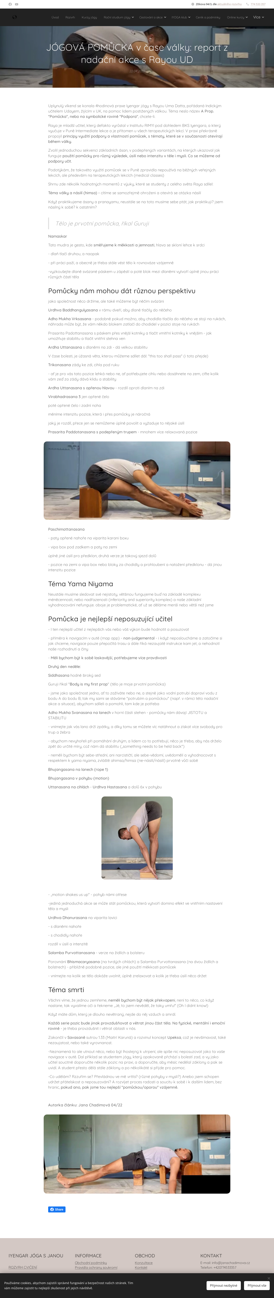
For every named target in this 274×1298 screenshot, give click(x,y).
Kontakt (141, 1267)
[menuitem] (54, 17)
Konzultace (144, 1263)
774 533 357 (258, 4)
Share (56, 1209)
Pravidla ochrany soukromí (96, 1267)
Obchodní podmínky (91, 1263)
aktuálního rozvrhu (229, 4)
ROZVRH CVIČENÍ (23, 1267)
